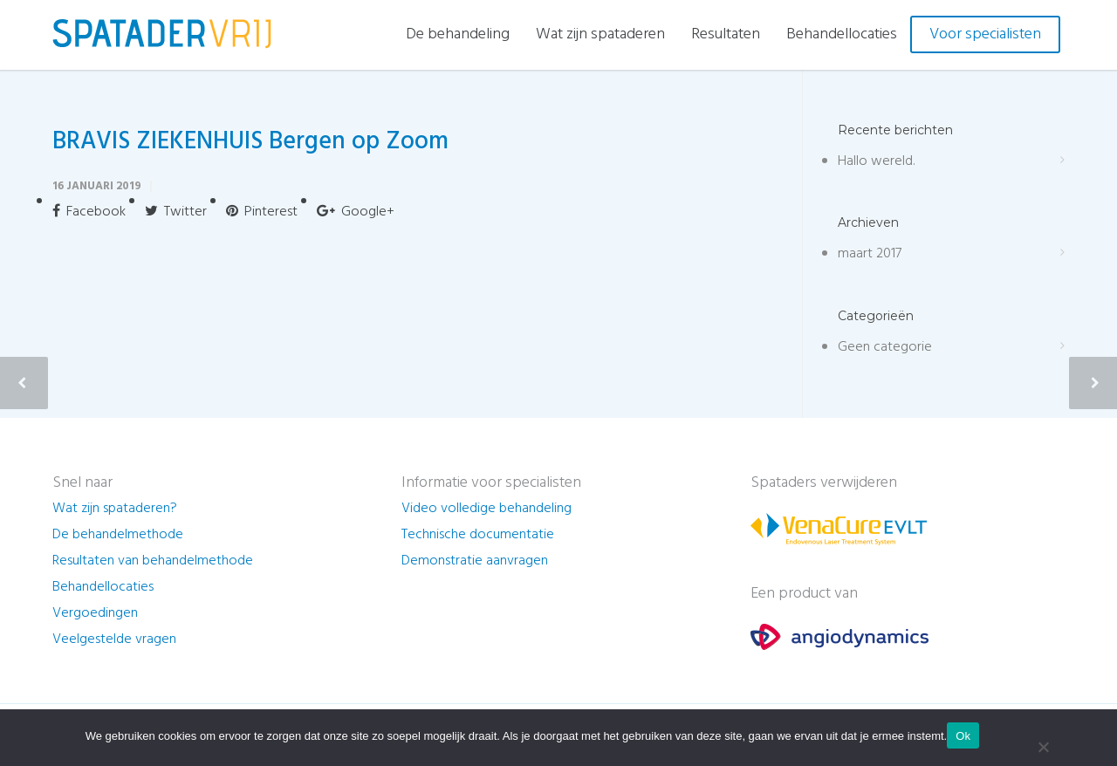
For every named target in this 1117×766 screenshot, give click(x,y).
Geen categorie (885, 347)
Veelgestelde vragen (114, 639)
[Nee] (1043, 747)
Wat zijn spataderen (600, 34)
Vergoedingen (95, 613)
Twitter (176, 212)
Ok (963, 735)
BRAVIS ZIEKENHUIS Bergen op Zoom (250, 141)
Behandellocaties (841, 34)
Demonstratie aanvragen (474, 561)
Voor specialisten (985, 34)
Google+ (355, 212)
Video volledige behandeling (486, 508)
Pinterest (262, 212)
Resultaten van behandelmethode (152, 561)
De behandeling (458, 34)
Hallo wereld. (876, 161)
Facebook (89, 212)
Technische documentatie (477, 534)
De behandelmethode (117, 534)
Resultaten (725, 34)
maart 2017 (869, 253)
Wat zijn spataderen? (114, 508)
